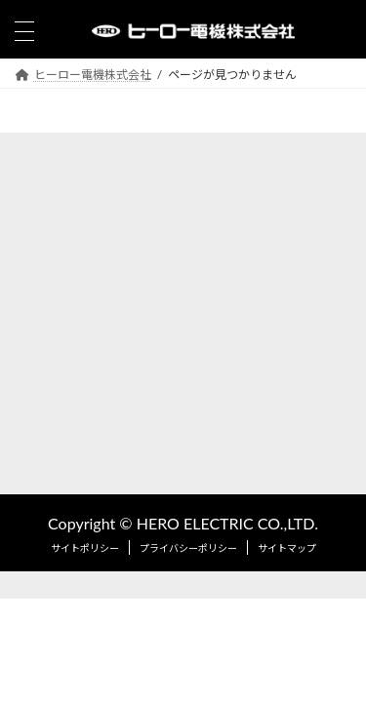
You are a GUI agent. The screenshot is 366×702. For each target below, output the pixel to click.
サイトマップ (287, 548)
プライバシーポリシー (188, 548)
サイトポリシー (85, 548)
